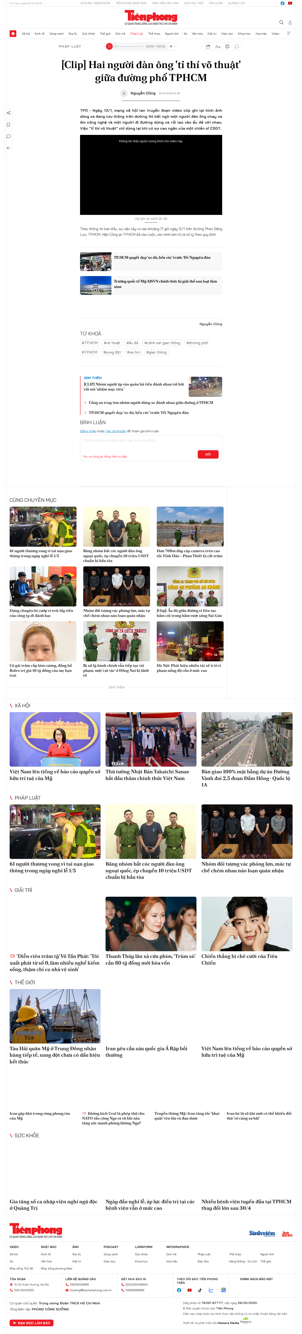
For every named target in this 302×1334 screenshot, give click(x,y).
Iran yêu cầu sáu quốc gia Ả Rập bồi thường (146, 1051)
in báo (227, 46)
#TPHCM (89, 352)
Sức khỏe (88, 34)
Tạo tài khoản (116, 431)
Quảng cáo (236, 3)
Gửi (208, 454)
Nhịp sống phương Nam (56, 1268)
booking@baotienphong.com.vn (91, 1290)
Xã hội (26, 34)
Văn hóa (197, 34)
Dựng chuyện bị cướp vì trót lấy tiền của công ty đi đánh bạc (41, 613)
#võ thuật (112, 342)
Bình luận (8, 136)
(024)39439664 (137, 1284)
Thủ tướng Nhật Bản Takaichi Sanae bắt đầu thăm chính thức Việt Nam (147, 774)
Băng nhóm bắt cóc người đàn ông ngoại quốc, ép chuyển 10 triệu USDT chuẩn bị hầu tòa (116, 555)
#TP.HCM (90, 342)
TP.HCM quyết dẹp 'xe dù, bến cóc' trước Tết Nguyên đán (162, 257)
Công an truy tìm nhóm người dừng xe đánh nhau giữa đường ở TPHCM (151, 402)
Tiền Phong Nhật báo (131, 3)
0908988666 (135, 1290)
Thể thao (154, 34)
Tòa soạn (216, 3)
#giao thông (156, 352)
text (218, 46)
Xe (185, 34)
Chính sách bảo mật (256, 1279)
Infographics (177, 1247)
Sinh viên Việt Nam (165, 3)
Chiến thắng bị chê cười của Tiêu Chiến (239, 959)
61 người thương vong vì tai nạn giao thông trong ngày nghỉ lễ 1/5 (41, 553)
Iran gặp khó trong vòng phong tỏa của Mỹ (40, 1116)
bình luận (237, 46)
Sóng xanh (57, 34)
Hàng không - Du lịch (243, 1261)
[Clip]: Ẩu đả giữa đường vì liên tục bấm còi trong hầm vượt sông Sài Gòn (189, 613)
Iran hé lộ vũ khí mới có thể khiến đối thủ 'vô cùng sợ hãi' (259, 1116)
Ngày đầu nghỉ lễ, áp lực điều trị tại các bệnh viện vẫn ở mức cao (150, 1204)
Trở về (8, 148)
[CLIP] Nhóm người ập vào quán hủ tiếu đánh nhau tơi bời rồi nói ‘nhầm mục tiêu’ (134, 386)
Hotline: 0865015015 (95, 3)
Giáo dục (227, 34)
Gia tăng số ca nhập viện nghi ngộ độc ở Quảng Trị (54, 1204)
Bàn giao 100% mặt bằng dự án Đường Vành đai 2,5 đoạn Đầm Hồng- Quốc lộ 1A (245, 778)
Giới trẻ (120, 34)
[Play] (109, 46)
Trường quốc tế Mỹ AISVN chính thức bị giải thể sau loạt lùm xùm (165, 284)
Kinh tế (40, 34)
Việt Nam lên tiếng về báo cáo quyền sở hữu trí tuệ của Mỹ (55, 774)
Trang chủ (13, 33)
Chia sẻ (8, 112)
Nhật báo (48, 1247)
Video (275, 34)
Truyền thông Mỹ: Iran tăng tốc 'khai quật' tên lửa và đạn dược (186, 1116)
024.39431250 (24, 1290)
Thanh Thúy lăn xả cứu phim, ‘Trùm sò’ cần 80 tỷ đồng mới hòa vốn (150, 959)
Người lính (172, 34)
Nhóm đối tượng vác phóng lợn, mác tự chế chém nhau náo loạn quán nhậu (116, 613)
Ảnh (75, 1247)
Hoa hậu (261, 34)
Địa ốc (73, 34)
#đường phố (197, 342)
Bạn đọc (203, 1261)
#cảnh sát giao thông (162, 342)
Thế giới (105, 34)
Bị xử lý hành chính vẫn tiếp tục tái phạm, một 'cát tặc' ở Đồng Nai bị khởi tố (116, 670)
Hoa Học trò (193, 3)
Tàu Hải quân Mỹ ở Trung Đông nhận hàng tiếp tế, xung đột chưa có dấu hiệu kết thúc (55, 1055)
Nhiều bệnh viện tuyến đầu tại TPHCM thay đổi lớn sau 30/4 (246, 1204)
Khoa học (244, 34)
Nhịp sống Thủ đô (21, 1268)
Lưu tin (8, 124)
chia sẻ (208, 46)
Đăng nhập (88, 431)
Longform (143, 1247)
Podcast (111, 1247)
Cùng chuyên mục (33, 500)
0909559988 (79, 1284)
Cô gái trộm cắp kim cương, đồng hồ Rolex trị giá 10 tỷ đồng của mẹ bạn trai (41, 670)
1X (170, 46)
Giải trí (212, 34)
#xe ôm (133, 352)
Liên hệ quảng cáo (80, 1279)
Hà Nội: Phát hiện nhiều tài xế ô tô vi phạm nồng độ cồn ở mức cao (189, 668)
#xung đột (112, 352)
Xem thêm (289, 33)
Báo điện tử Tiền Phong (151, 17)
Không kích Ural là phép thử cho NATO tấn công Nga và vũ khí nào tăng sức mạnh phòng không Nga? (113, 1118)
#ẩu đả (132, 342)
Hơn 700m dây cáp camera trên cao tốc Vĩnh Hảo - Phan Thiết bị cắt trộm (189, 553)
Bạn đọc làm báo (31, 1323)
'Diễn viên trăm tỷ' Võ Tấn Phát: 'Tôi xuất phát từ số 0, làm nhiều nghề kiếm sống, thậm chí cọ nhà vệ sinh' (54, 962)
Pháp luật (136, 34)
